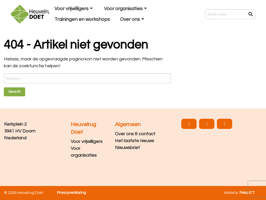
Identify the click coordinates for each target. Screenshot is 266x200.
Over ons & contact (135, 133)
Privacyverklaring (71, 193)
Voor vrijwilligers (71, 8)
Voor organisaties (123, 8)
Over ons (130, 19)
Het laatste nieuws (134, 140)
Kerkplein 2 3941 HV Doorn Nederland (19, 131)
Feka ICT (247, 193)
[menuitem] (74, 9)
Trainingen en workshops (82, 19)
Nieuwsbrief (127, 147)
